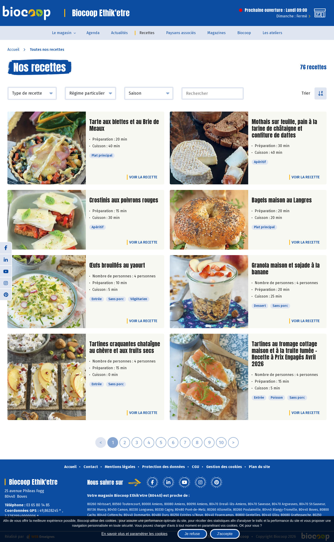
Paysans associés (181, 33)
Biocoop (244, 33)
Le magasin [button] (61, 33)
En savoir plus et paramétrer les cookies (134, 534)
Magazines (216, 33)
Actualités (119, 33)
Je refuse (192, 534)
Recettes (146, 33)
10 (221, 442)
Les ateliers (272, 33)
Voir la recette (143, 177)
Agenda (93, 33)
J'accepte (225, 534)
